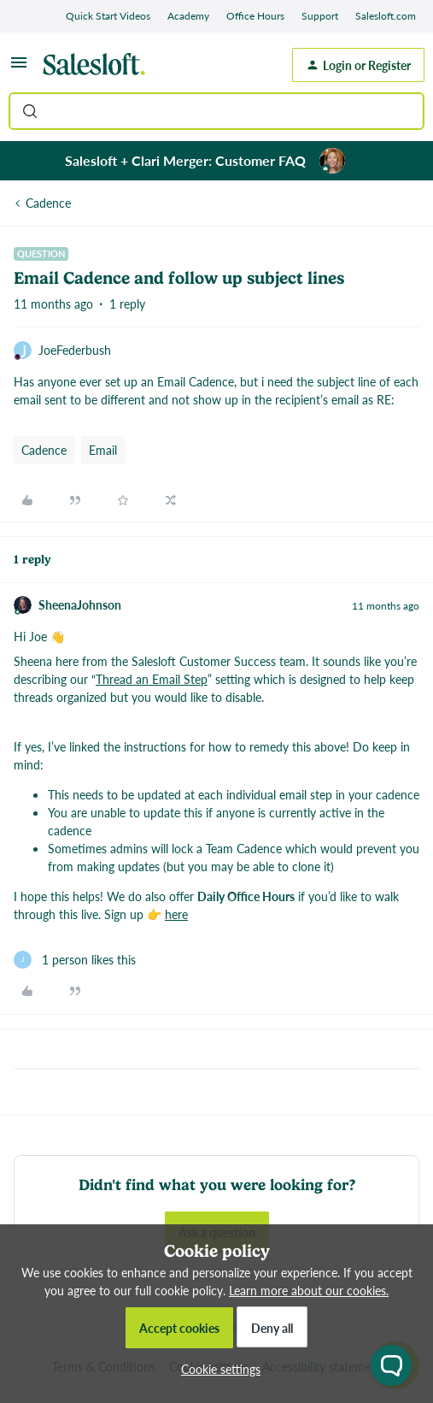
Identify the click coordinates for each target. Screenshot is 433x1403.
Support (319, 16)
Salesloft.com (385, 16)
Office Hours (255, 16)
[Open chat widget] (391, 1365)
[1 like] (75, 960)
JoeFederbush (74, 349)
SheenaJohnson (79, 604)
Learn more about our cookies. (309, 1290)
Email (103, 449)
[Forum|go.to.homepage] (98, 65)
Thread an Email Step (152, 678)
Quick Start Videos (108, 16)
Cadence (48, 202)
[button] (19, 67)
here (176, 914)
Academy (188, 16)
